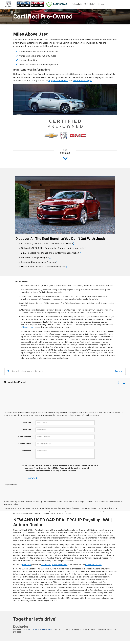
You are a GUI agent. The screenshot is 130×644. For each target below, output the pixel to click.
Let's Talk (32, 478)
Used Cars (46, 565)
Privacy (49, 629)
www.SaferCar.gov (82, 81)
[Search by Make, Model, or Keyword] (61, 371)
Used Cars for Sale (93, 565)
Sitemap (41, 629)
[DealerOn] (20, 627)
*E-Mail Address (24, 437)
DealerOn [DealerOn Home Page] (33, 629)
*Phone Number (24, 444)
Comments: (26, 451)
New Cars (26, 565)
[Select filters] (118, 382)
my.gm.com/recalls (58, 81)
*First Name (26, 423)
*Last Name (26, 430)
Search (118, 371)
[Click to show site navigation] (125, 4)
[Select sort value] (123, 382)
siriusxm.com (27, 327)
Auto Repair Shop (59, 565)
